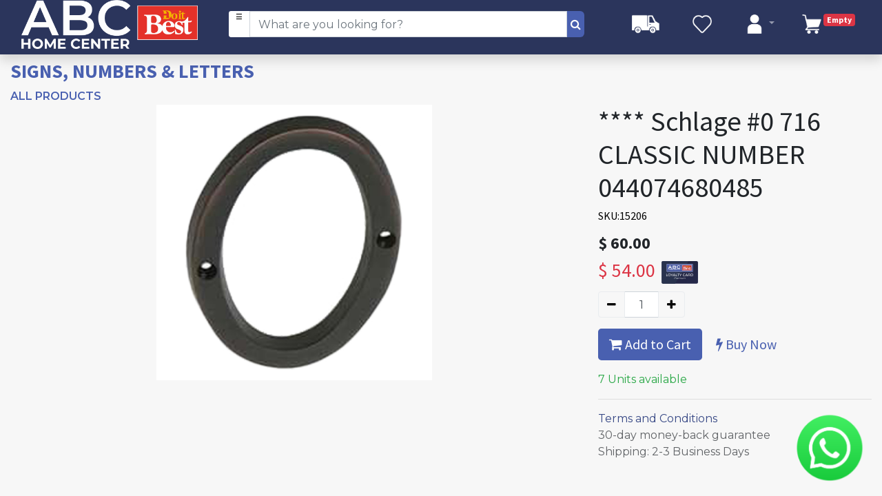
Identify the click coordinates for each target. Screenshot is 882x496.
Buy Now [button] (746, 344)
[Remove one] (611, 304)
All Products (55, 96)
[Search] (575, 24)
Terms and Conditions (657, 418)
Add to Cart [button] (650, 344)
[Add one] (671, 304)
